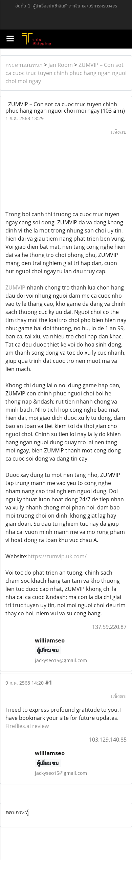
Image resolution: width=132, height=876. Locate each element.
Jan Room (60, 65)
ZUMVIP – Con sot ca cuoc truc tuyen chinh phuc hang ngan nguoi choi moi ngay (66, 73)
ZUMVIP (15, 287)
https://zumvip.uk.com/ (57, 556)
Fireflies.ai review (27, 726)
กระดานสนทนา (24, 65)
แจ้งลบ (119, 131)
